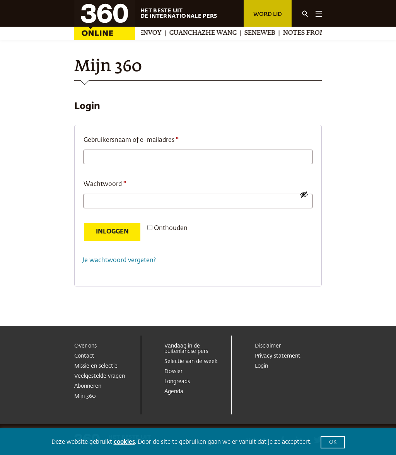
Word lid (267, 14)
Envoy (154, 33)
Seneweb (263, 33)
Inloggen (112, 232)
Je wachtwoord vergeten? (119, 260)
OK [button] (332, 442)
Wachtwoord (115, 182)
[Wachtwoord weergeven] (304, 194)
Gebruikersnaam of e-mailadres (141, 138)
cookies (124, 442)
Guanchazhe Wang (207, 33)
